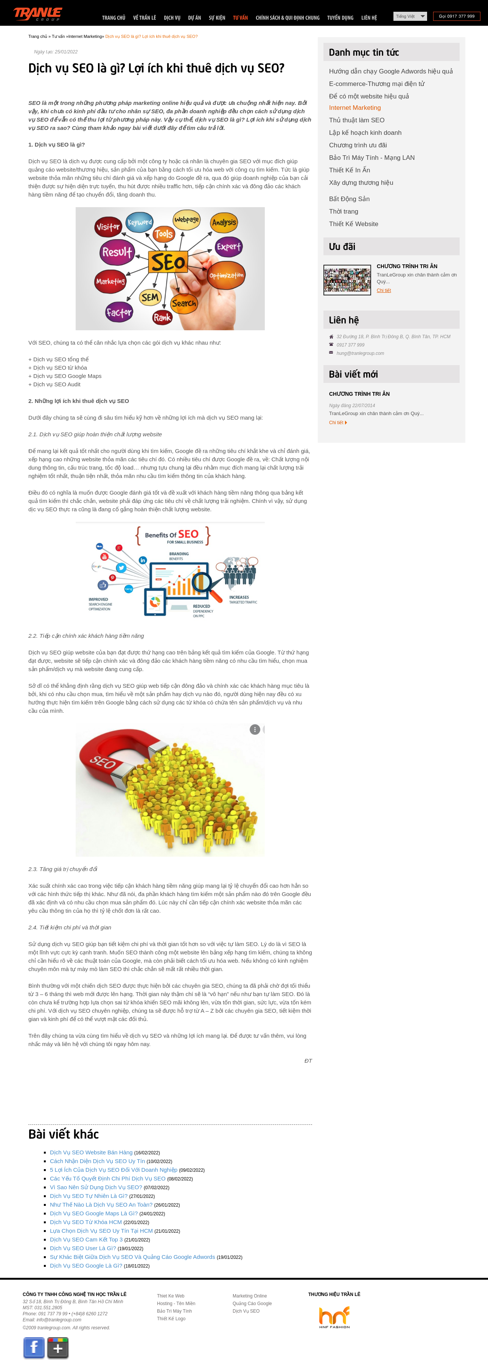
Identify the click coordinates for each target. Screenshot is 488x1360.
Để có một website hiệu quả (369, 96)
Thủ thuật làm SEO (357, 120)
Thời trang (343, 211)
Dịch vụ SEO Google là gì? (86, 1265)
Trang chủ (37, 36)
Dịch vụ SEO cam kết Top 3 (86, 1239)
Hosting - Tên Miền (176, 1303)
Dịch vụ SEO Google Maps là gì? (94, 1213)
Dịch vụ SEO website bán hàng (91, 1152)
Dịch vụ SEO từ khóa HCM (86, 1222)
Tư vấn (58, 36)
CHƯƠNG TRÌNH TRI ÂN (407, 266)
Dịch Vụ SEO (246, 1311)
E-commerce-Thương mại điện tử (376, 83)
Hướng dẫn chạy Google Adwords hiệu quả (391, 71)
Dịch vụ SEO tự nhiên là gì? (88, 1196)
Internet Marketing (85, 36)
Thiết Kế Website (353, 224)
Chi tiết (384, 290)
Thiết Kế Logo (171, 1318)
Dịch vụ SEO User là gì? (83, 1248)
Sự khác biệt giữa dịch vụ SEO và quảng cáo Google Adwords (132, 1257)
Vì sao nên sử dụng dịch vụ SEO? (96, 1187)
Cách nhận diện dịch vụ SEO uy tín (97, 1161)
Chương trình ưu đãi (358, 145)
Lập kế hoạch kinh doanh (365, 132)
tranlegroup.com (53, 1327)
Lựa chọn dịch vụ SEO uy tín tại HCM (101, 1230)
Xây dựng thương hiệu (361, 182)
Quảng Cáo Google (252, 1303)
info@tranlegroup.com (59, 1320)
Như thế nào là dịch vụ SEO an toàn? (101, 1204)
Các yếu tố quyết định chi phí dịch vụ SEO (108, 1178)
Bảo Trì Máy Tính (174, 1311)
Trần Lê (41, 16)
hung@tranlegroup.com (360, 353)
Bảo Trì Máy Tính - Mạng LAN (372, 157)
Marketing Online (250, 1296)
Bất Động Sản (349, 199)
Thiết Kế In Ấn (349, 170)
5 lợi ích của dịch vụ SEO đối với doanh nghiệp (113, 1169)
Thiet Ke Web (170, 1296)
